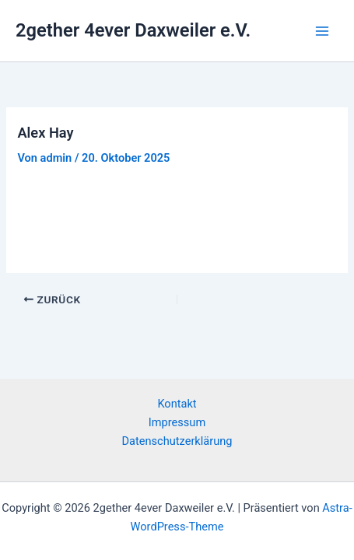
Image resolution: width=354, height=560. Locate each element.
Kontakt (176, 404)
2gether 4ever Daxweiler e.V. (133, 30)
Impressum (177, 422)
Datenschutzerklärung (177, 441)
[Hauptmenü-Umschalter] (322, 31)
